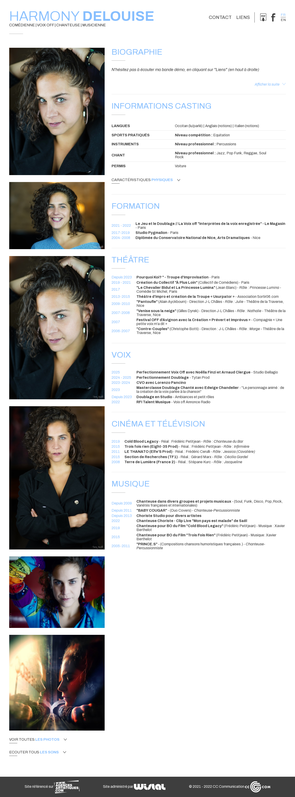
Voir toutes (38, 739)
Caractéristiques (146, 180)
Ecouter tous (37, 752)
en (283, 20)
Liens (243, 17)
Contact (220, 17)
